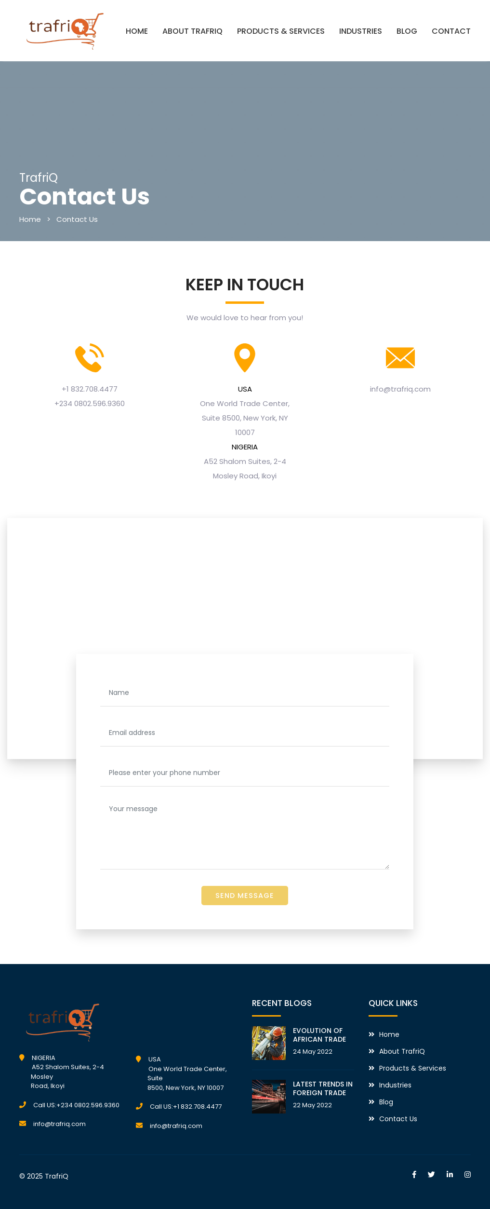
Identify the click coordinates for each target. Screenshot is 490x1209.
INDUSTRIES (360, 31)
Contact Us (77, 219)
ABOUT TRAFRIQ (192, 31)
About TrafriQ (402, 1051)
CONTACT (451, 31)
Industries (395, 1085)
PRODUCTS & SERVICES (281, 31)
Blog (386, 1102)
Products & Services (412, 1068)
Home (30, 219)
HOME (137, 31)
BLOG (407, 31)
